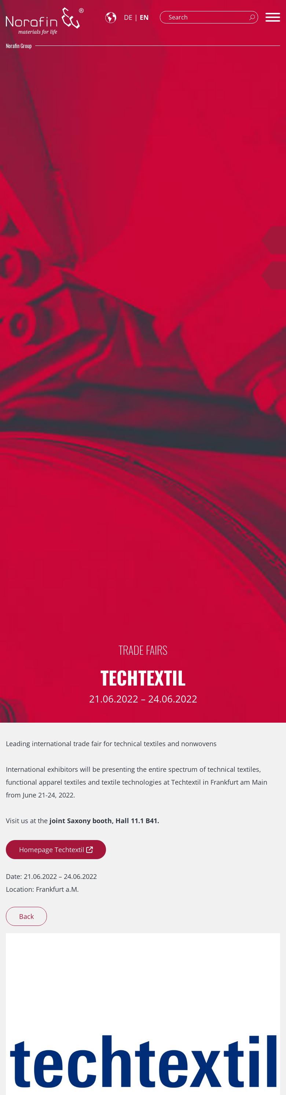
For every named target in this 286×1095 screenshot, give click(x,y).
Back (26, 916)
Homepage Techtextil (51, 849)
